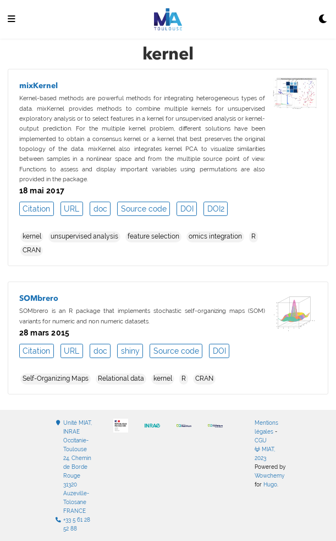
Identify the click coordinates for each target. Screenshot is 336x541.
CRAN (32, 250)
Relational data (121, 378)
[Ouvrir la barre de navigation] (11, 19)
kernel (32, 236)
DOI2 (215, 208)
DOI (187, 208)
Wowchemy (269, 476)
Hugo (270, 485)
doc (100, 208)
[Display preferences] (323, 19)
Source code (144, 208)
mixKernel (38, 85)
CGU (261, 440)
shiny (130, 351)
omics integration (215, 236)
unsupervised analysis (84, 236)
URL (71, 208)
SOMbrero (38, 298)
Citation (36, 208)
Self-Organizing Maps (56, 378)
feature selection (153, 236)
